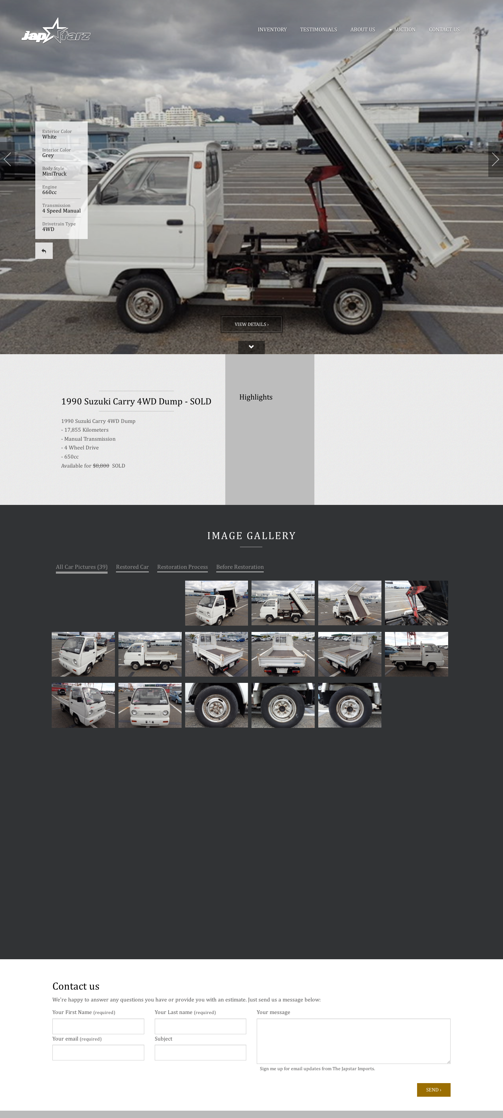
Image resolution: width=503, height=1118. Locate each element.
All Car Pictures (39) (82, 566)
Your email (77, 1038)
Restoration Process (182, 566)
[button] (403, 29)
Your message (273, 1012)
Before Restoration (240, 566)
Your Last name (185, 1012)
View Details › (252, 324)
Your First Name (83, 1012)
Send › (434, 1090)
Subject (163, 1038)
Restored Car (132, 566)
